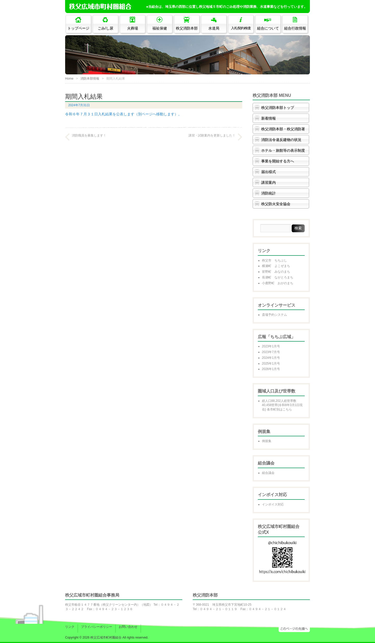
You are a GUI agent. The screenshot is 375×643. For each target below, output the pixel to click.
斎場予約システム (274, 315)
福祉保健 (159, 28)
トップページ (78, 28)
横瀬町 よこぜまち (276, 266)
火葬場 (132, 28)
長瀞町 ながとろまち (277, 277)
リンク (69, 627)
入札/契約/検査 (241, 28)
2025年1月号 (271, 363)
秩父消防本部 (187, 28)
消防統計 (268, 193)
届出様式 (268, 172)
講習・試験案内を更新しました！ (212, 135)
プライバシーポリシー (96, 627)
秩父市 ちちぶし (274, 260)
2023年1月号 (271, 346)
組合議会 (268, 473)
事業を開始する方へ (277, 161)
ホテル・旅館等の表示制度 (283, 150)
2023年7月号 (271, 352)
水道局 (213, 28)
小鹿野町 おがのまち (277, 283)
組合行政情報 (295, 28)
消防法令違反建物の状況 (281, 140)
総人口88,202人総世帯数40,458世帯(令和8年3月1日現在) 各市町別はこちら (282, 405)
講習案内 (268, 182)
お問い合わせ (128, 627)
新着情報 (268, 118)
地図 (146, 604)
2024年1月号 (271, 358)
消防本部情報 (89, 78)
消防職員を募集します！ (89, 135)
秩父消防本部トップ (277, 107)
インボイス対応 (273, 504)
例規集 (266, 441)
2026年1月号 (271, 369)
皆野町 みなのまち (276, 271)
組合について (268, 28)
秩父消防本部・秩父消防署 (283, 129)
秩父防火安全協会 (275, 204)
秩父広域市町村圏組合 (106, 637)
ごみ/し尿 (105, 28)
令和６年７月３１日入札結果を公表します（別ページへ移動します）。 (123, 114)
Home (69, 78)
